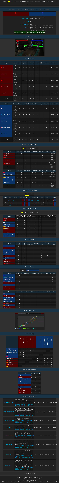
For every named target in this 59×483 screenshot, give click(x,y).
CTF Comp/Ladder (9, 420)
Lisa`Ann (3, 74)
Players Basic (8, 434)
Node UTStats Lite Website (23, 477)
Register (53, 1)
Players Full (8, 444)
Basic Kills (9, 453)
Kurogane (4, 93)
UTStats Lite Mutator (37, 477)
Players (17, 1)
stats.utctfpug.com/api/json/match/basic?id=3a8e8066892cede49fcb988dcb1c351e (24, 404)
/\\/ (2, 80)
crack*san (4, 133)
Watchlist (29, 4)
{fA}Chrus (4, 121)
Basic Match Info (8, 402)
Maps (43, 1)
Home (5, 1)
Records (37, 1)
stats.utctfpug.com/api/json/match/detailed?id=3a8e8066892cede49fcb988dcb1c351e (24, 414)
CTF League (30, 1)
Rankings (23, 1)
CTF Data (8, 427)
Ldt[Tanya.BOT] (5, 114)
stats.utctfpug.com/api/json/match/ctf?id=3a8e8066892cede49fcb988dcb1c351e (24, 428)
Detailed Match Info (8, 411)
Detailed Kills (8, 465)
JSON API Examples (29, 473)
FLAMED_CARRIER (6, 127)
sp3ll (2, 67)
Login (47, 1)
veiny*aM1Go (4, 86)
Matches (10, 1)
